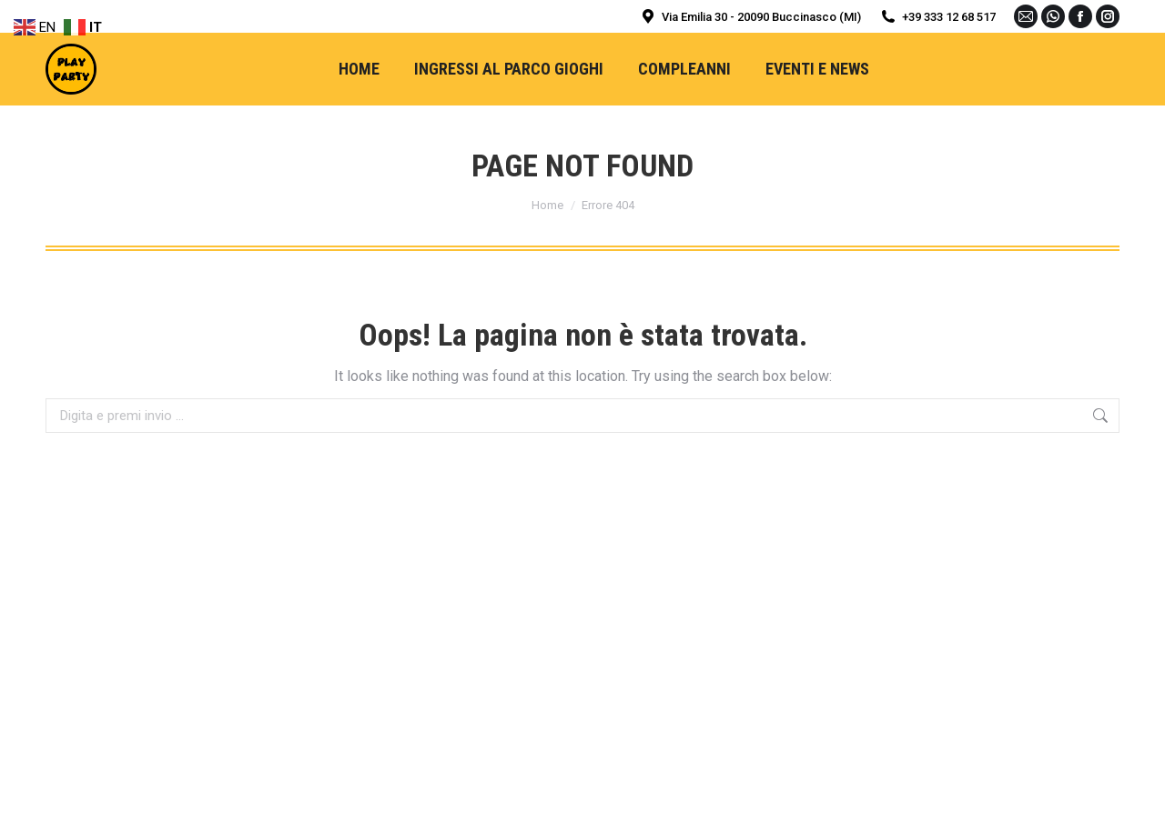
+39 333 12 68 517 (937, 16)
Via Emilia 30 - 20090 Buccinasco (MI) (750, 16)
